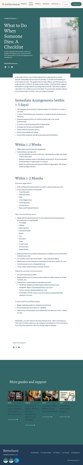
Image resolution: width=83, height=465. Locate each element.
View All (71, 388)
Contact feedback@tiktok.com (35, 290)
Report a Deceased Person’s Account (40, 287)
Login (66, 4)
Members (24, 4)
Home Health (31, 4)
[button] (56, 4)
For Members (35, 452)
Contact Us (76, 4)
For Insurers (65, 452)
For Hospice (56, 452)
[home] (11, 4)
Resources (55, 4)
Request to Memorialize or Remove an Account (43, 285)
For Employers (75, 452)
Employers (46, 4)
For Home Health (46, 452)
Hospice (37, 4)
